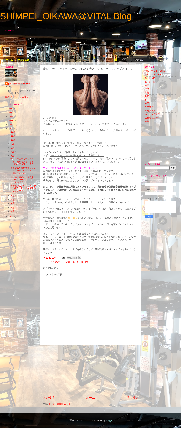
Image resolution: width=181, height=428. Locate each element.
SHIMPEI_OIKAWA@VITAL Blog (66, 16)
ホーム (9, 59)
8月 (13, 148)
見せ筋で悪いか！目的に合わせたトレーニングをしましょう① (23, 188)
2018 (11, 216)
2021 (11, 120)
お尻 (147, 103)
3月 (13, 203)
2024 (11, 109)
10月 (13, 140)
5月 (13, 195)
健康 (147, 85)
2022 (11, 116)
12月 (13, 132)
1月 (13, 211)
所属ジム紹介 (25, 59)
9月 (13, 144)
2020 (11, 124)
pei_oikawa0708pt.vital (19, 84)
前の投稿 (132, 397)
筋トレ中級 (78, 262)
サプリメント (151, 107)
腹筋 (147, 121)
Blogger (109, 420)
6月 (13, 156)
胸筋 (147, 96)
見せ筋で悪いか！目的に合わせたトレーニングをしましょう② (23, 179)
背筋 (147, 92)
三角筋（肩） (151, 111)
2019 (11, 128)
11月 (13, 136)
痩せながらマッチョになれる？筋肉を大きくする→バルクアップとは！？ (23, 161)
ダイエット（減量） (154, 74)
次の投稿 (48, 397)
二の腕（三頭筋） (153, 118)
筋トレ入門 (150, 78)
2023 (11, 112)
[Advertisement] (90, 371)
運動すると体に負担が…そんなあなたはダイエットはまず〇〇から (23, 170)
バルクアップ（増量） (61, 262)
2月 (13, 207)
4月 (13, 199)
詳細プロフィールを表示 (17, 97)
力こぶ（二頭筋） (153, 114)
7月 (13, 152)
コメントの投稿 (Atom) (59, 404)
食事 (87, 262)
